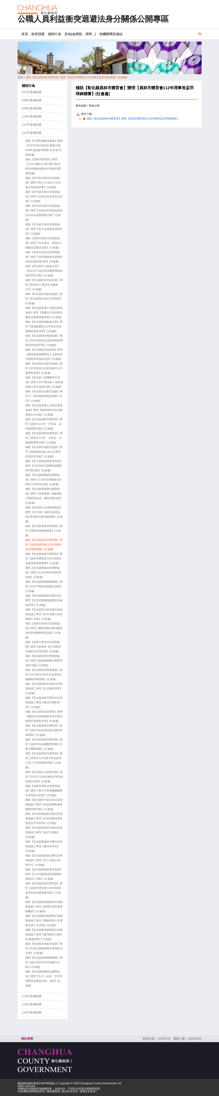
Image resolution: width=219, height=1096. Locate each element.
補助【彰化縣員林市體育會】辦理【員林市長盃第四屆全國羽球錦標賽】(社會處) (44, 730)
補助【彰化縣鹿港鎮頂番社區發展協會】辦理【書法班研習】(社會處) (44, 846)
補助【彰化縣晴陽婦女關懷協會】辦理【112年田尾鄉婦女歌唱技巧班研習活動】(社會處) (43, 480)
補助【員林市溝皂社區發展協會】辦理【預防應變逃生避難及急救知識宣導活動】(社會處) (44, 257)
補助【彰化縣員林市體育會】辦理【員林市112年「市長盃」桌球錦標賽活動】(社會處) (44, 424)
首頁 (20, 77)
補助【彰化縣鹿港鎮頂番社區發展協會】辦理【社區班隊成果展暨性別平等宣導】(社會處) (44, 818)
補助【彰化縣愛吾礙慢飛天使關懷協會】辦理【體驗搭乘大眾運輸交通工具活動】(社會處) (44, 920)
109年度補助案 (32, 108)
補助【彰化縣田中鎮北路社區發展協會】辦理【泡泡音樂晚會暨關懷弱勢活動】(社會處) (44, 804)
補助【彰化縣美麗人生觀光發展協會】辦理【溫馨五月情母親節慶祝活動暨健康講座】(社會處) (44, 312)
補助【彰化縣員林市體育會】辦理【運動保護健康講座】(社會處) (44, 531)
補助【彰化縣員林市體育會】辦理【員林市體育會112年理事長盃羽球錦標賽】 (133, 118)
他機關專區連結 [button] (111, 34)
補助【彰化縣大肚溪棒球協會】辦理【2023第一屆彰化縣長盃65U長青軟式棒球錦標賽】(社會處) (44, 514)
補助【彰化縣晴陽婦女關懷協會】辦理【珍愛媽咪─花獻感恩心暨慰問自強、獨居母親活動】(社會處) (44, 495)
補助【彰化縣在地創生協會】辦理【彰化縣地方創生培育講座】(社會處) (44, 299)
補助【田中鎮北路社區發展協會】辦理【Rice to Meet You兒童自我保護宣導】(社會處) (43, 183)
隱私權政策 (53, 1091)
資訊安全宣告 (70, 1091)
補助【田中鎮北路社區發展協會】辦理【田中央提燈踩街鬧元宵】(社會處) (44, 229)
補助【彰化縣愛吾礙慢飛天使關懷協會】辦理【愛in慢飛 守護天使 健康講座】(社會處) (44, 934)
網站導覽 (27, 1038)
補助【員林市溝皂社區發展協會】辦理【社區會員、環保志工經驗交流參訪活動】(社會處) (44, 243)
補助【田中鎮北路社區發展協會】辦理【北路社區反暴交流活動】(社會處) (44, 196)
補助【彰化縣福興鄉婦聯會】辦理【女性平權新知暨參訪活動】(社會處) (44, 586)
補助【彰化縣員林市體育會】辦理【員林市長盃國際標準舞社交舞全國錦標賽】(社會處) (44, 744)
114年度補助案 (32, 1004)
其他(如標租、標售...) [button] (80, 34)
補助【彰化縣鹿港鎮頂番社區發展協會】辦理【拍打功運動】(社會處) (44, 832)
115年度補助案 (32, 1012)
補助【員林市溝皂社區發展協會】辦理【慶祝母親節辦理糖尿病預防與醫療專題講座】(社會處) (44, 630)
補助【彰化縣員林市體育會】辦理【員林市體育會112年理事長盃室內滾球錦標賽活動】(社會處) (44, 890)
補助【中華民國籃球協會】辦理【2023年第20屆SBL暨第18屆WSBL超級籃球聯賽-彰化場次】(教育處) (44, 147)
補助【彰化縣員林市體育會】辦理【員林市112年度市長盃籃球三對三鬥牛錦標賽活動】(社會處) (44, 760)
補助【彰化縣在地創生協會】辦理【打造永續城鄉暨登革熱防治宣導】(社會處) (44, 948)
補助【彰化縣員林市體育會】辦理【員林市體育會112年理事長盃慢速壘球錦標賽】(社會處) (44, 558)
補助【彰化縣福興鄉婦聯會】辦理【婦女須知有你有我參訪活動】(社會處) (44, 962)
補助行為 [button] (54, 34)
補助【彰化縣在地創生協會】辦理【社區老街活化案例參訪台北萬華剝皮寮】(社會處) (44, 368)
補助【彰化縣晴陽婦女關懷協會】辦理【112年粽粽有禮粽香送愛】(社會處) (43, 572)
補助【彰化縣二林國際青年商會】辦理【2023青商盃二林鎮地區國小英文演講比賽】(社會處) (44, 382)
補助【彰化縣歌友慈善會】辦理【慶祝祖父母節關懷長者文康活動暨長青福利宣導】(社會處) (44, 716)
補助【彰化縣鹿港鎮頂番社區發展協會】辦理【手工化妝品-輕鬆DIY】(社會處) (44, 860)
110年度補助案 (32, 116)
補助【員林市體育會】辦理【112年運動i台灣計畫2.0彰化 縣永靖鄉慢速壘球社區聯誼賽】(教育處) (44, 166)
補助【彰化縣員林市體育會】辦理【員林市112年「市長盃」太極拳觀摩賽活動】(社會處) (44, 438)
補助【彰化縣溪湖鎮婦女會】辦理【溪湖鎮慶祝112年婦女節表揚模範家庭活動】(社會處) (44, 326)
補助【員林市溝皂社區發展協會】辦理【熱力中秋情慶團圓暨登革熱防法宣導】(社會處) (44, 791)
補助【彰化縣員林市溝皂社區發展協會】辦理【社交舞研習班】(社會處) (44, 688)
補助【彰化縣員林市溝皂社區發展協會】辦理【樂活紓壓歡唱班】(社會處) (44, 702)
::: (19, 33)
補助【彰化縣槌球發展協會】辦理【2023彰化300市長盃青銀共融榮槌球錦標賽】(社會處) (44, 675)
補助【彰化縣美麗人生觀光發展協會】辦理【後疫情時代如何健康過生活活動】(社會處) (44, 410)
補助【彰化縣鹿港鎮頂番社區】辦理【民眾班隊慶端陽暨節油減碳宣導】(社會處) (44, 600)
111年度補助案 (32, 124)
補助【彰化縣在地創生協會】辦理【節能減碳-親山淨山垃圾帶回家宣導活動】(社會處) (44, 452)
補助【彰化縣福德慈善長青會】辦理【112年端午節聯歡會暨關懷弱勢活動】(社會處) (44, 466)
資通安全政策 (87, 1091)
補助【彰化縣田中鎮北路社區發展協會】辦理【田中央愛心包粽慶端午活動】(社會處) (44, 614)
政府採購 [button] (38, 34)
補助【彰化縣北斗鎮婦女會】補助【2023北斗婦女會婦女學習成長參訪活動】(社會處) (44, 777)
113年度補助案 (32, 996)
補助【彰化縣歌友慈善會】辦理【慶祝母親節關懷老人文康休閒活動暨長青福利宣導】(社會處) (44, 354)
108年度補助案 (32, 100)
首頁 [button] (24, 34)
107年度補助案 (32, 92)
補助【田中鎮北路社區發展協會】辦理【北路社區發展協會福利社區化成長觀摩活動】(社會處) (44, 212)
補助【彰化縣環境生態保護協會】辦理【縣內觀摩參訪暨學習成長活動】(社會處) (44, 661)
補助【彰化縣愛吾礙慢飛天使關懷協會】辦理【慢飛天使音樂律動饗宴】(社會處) (44, 907)
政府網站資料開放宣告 (31, 1091)
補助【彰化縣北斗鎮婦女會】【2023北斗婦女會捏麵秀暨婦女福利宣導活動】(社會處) (44, 271)
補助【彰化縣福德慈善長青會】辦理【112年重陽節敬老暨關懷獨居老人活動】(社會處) (44, 874)
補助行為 (28, 86)
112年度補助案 (32, 132)
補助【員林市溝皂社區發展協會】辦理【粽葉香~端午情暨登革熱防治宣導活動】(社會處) (43, 647)
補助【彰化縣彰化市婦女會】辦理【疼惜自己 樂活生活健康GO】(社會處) (44, 285)
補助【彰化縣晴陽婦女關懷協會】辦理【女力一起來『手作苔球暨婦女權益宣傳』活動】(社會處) (44, 978)
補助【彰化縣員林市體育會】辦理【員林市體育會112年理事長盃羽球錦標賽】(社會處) (76, 77)
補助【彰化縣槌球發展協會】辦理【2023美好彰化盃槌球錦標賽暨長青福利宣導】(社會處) (44, 340)
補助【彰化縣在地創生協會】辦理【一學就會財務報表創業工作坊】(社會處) (44, 396)
